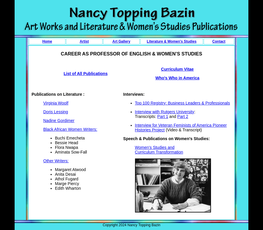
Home (47, 41)
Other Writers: (56, 160)
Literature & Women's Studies (171, 41)
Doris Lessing (55, 111)
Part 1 (162, 116)
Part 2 (182, 116)
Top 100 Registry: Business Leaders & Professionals (182, 103)
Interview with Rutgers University (164, 111)
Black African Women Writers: (70, 129)
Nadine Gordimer (59, 120)
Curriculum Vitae (177, 69)
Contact (219, 41)
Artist (84, 41)
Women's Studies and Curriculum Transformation (159, 149)
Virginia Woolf (55, 103)
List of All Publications (86, 73)
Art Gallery (121, 41)
